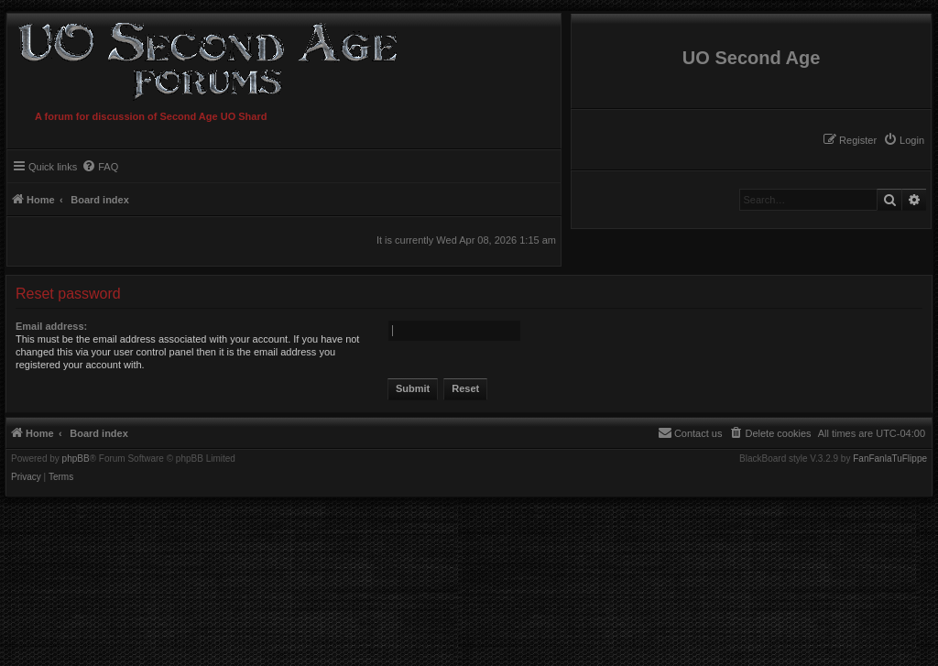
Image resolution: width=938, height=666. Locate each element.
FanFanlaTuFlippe (890, 459)
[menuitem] (903, 140)
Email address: (51, 326)
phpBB (76, 459)
